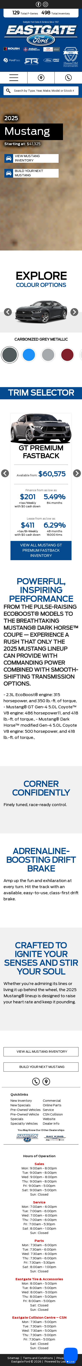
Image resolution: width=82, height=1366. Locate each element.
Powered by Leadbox (58, 1361)
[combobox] (41, 90)
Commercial (52, 1100)
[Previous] (8, 312)
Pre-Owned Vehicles (25, 1110)
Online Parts (52, 1105)
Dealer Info (51, 1123)
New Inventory (21, 1100)
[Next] (74, 312)
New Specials (20, 1105)
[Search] (41, 90)
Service (48, 1110)
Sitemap (13, 1358)
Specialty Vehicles (24, 1123)
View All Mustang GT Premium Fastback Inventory (41, 551)
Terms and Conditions (38, 1358)
